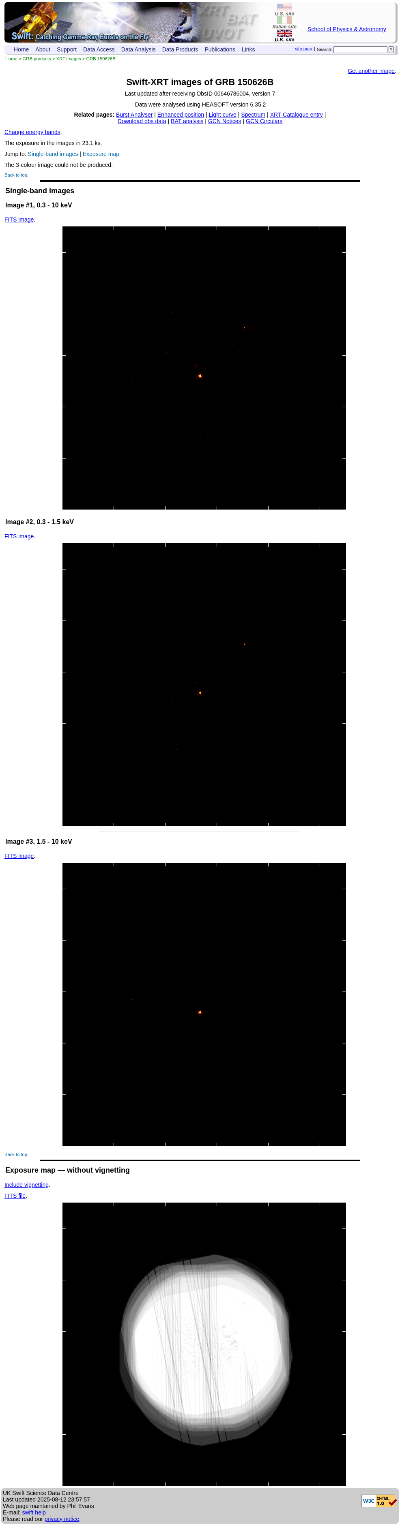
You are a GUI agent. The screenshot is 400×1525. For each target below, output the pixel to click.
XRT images (68, 58)
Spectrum (253, 114)
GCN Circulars (264, 121)
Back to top (15, 175)
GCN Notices (224, 121)
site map (303, 48)
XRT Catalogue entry (296, 114)
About (42, 49)
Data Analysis (138, 49)
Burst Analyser (134, 114)
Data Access (99, 49)
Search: (325, 49)
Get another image (371, 71)
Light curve (222, 114)
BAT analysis (187, 121)
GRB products (37, 58)
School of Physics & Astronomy (347, 29)
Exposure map (101, 154)
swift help (33, 1512)
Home (21, 49)
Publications (219, 49)
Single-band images (53, 154)
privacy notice (62, 1519)
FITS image (19, 219)
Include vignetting (26, 1185)
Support (67, 49)
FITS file (15, 1195)
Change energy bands (32, 132)
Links (248, 49)
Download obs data (142, 121)
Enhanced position (180, 114)
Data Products (180, 49)
